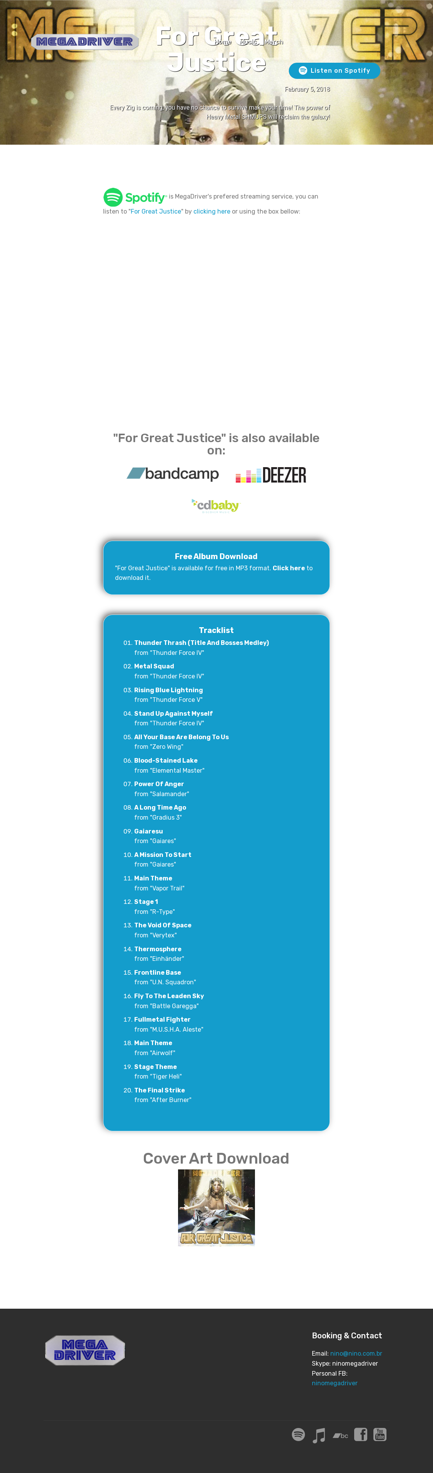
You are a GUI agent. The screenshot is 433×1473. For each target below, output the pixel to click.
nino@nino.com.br (356, 1353)
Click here (289, 568)
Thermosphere (158, 949)
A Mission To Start (163, 854)
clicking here (211, 211)
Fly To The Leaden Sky (169, 996)
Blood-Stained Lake (166, 760)
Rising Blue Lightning (168, 690)
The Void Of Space (163, 925)
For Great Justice (156, 211)
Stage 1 (146, 901)
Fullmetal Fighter (162, 1019)
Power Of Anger (159, 784)
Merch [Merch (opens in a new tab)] (274, 41)
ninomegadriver (335, 1383)
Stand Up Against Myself (173, 713)
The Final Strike (159, 1090)
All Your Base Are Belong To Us (181, 737)
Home (222, 41)
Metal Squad (154, 666)
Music (248, 41)
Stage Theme (155, 1067)
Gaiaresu (148, 831)
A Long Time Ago (160, 807)
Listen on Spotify (334, 71)
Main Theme (153, 878)
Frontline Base (157, 972)
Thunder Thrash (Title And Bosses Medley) (201, 642)
